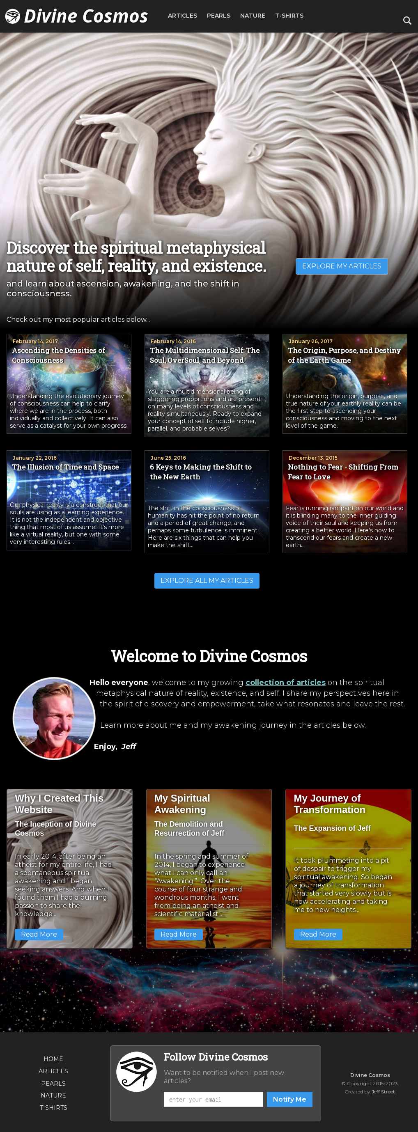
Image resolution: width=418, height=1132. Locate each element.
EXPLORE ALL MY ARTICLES (207, 580)
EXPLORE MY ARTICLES (341, 266)
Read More (39, 934)
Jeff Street (383, 1091)
